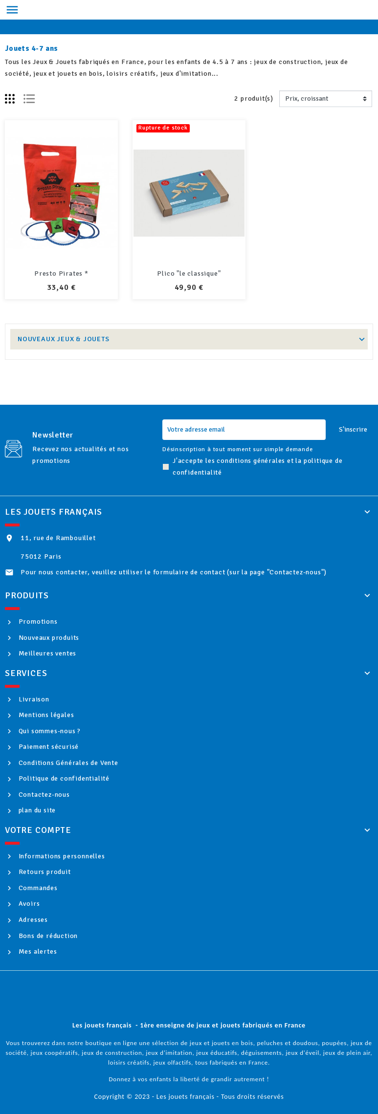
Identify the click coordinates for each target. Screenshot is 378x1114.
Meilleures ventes (46, 653)
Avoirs (28, 903)
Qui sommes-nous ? (49, 731)
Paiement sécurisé (48, 747)
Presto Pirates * (61, 273)
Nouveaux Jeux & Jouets (64, 339)
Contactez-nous (43, 794)
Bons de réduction (47, 936)
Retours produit (44, 872)
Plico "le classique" (189, 273)
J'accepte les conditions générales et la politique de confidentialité (257, 467)
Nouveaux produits (48, 637)
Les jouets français (53, 511)
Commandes (37, 888)
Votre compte (38, 830)
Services (26, 673)
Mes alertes (37, 951)
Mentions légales (45, 715)
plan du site (36, 810)
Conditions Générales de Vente (67, 763)
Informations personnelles (61, 856)
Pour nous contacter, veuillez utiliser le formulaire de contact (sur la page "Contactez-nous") (174, 572)
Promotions (37, 621)
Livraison (33, 699)
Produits (26, 595)
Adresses (32, 920)
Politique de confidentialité (63, 778)
